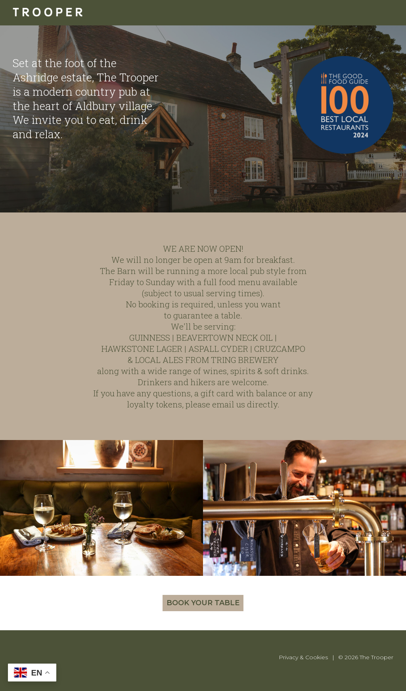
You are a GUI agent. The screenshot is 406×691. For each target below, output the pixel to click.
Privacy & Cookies (303, 657)
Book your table (203, 602)
